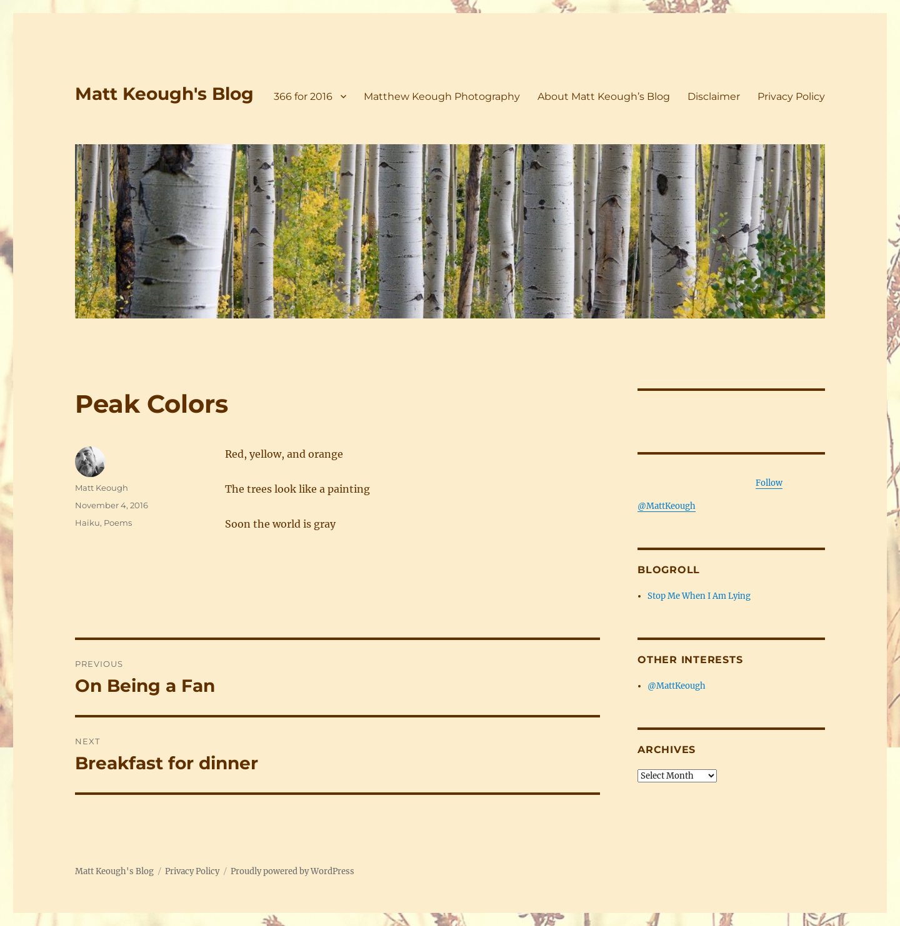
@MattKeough (677, 686)
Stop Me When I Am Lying (699, 596)
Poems (118, 523)
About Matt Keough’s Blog (604, 96)
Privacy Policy (791, 96)
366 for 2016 (303, 96)
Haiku (87, 523)
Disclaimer (714, 96)
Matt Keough (101, 488)
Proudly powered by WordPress (292, 871)
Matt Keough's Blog (164, 93)
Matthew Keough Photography (442, 96)
